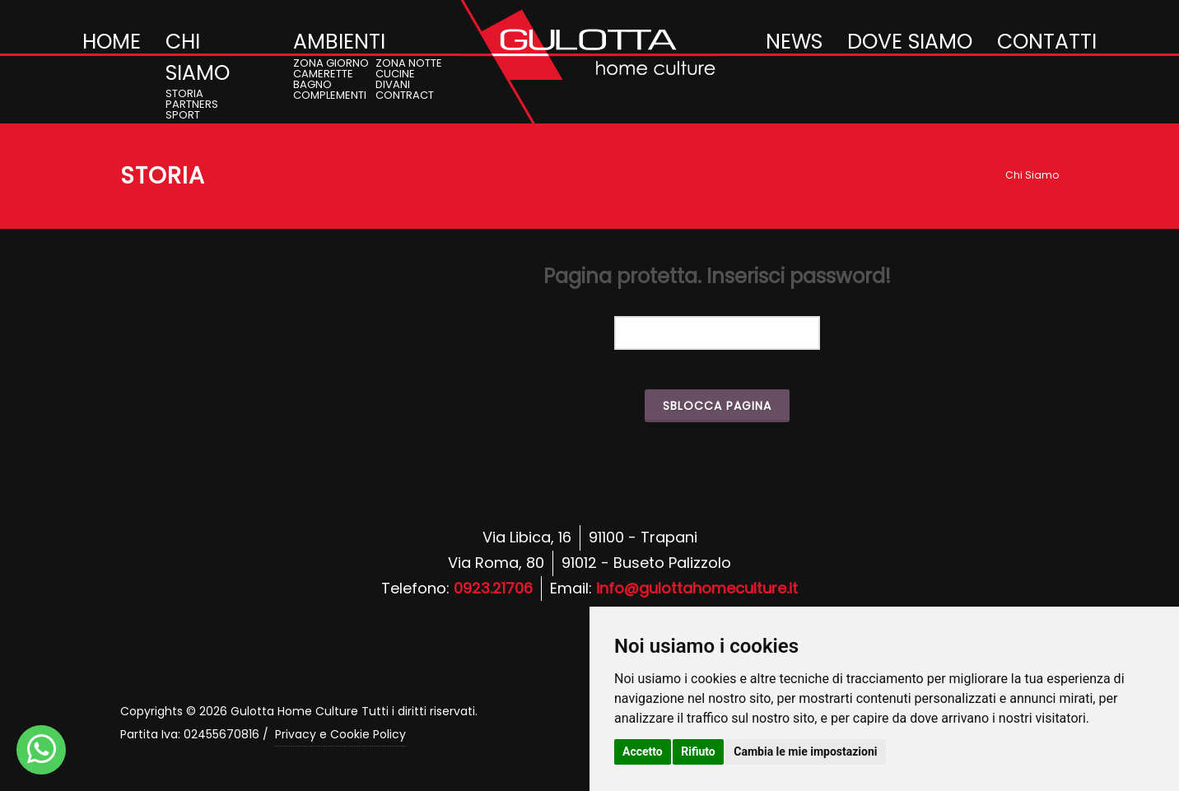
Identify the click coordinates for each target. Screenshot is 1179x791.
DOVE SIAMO (909, 41)
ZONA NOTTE (408, 63)
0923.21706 (493, 588)
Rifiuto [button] (698, 751)
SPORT (182, 114)
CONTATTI (1047, 41)
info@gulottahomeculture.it (697, 588)
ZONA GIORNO (331, 63)
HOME (111, 41)
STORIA (184, 93)
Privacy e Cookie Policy (340, 734)
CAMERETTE (323, 73)
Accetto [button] (642, 751)
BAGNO (312, 84)
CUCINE (395, 73)
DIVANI (392, 84)
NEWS (794, 41)
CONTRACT (404, 95)
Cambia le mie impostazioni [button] (805, 751)
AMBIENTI (339, 41)
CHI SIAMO (197, 57)
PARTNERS (191, 104)
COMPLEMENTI (329, 95)
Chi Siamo (1032, 175)
